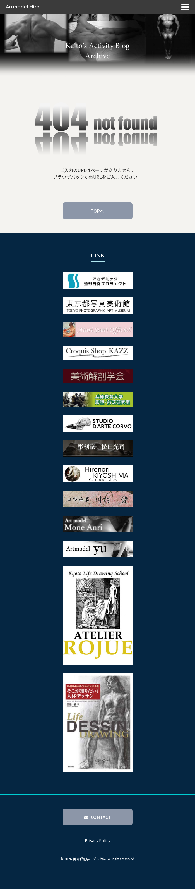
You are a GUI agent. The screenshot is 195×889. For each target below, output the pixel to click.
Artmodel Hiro (23, 7)
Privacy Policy (97, 840)
